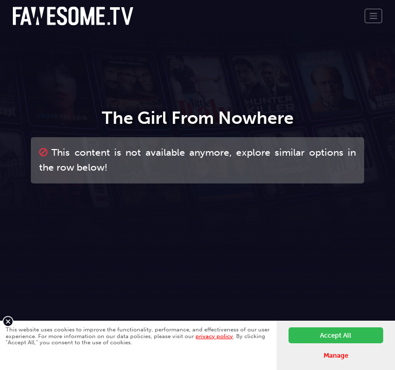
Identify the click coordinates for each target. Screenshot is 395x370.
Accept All (335, 335)
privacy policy (214, 336)
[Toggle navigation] (373, 16)
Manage (336, 355)
